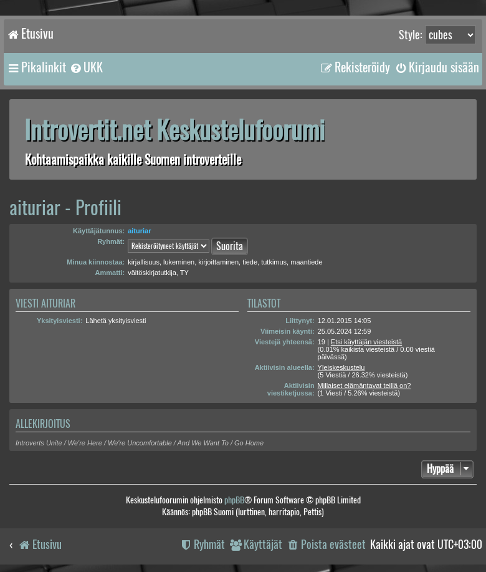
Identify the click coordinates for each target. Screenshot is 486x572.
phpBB (234, 500)
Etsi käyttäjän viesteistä (366, 342)
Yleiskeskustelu (341, 367)
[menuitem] (86, 67)
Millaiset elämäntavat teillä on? (364, 385)
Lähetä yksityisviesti (115, 320)
